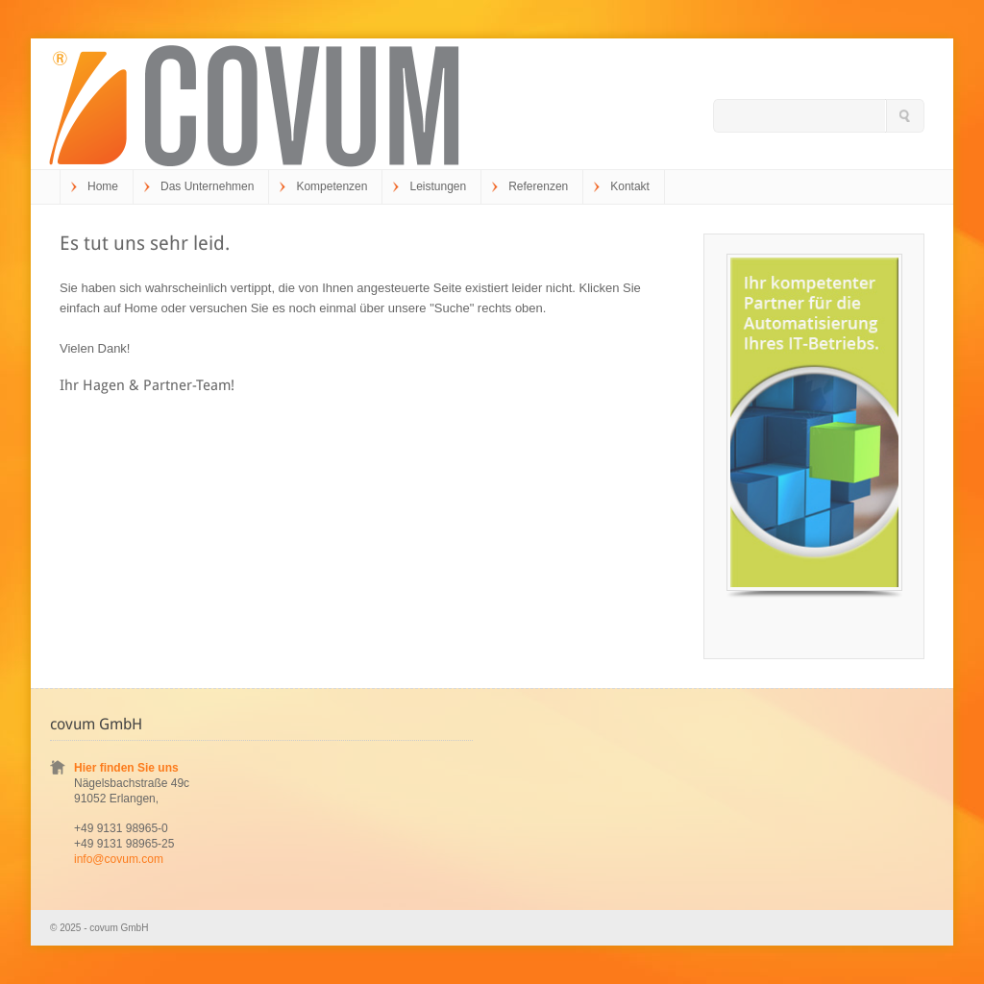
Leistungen (437, 186)
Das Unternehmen (207, 186)
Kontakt (630, 186)
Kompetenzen (331, 186)
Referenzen (538, 186)
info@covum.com (118, 859)
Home (102, 186)
